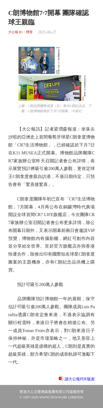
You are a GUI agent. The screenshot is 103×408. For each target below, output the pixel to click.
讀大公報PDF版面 (80, 379)
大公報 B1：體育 (20, 32)
